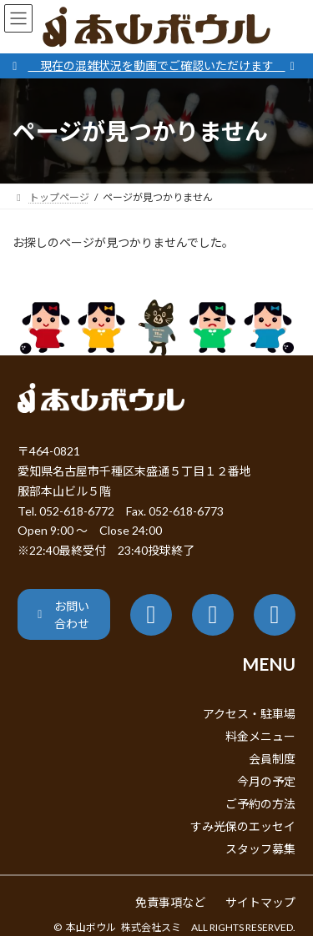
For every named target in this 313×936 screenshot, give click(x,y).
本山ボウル (91, 927)
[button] (64, 614)
